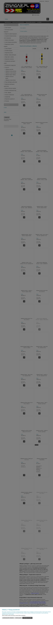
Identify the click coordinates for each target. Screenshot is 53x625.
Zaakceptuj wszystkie (27, 617)
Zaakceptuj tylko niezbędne (8, 617)
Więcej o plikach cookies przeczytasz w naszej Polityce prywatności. (14, 615)
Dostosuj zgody (18, 617)
